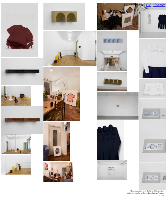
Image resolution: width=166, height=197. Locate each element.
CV (148, 5)
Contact (159, 5)
